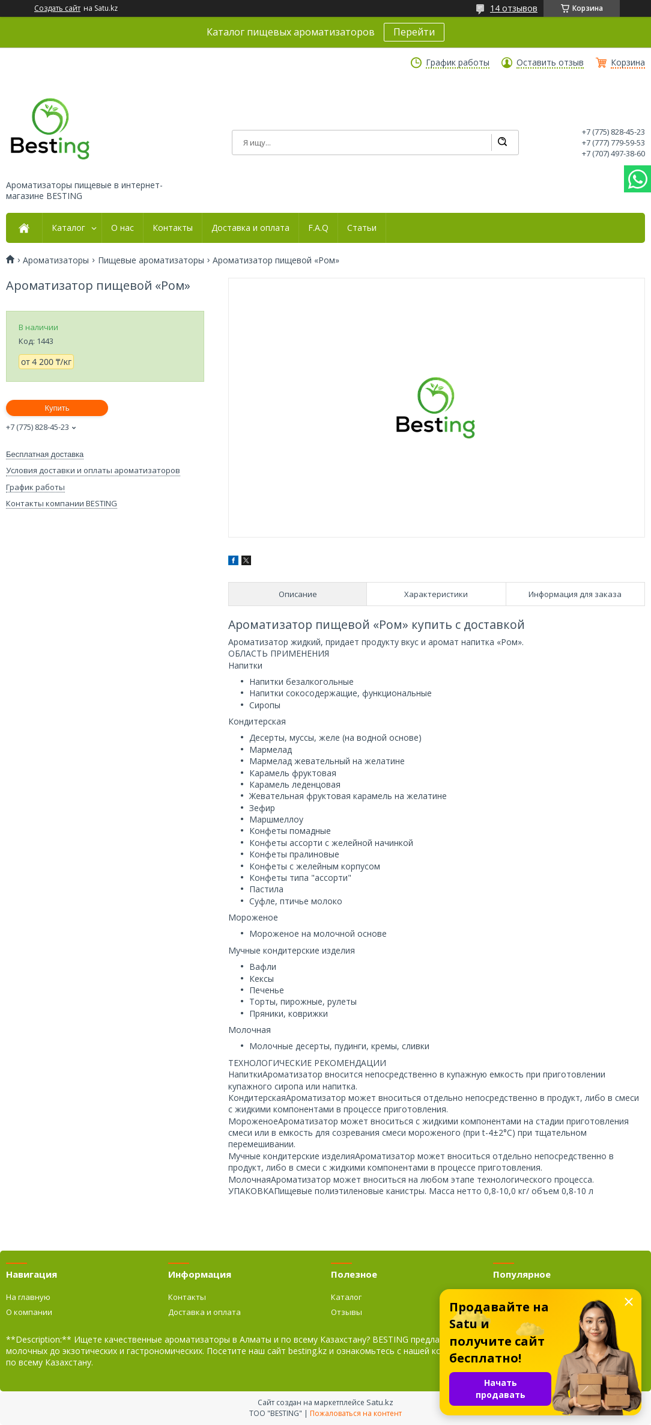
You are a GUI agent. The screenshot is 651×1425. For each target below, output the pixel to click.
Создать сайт (57, 8)
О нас (122, 227)
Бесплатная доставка (44, 454)
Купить (56, 407)
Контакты (173, 227)
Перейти (414, 31)
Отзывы (346, 1312)
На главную (28, 1297)
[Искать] (502, 142)
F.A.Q (318, 227)
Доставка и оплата (250, 227)
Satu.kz (379, 1402)
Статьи (362, 227)
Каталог (68, 227)
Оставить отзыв (550, 62)
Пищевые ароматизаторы (151, 260)
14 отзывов (513, 8)
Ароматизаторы (56, 260)
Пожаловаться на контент (356, 1413)
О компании (29, 1312)
